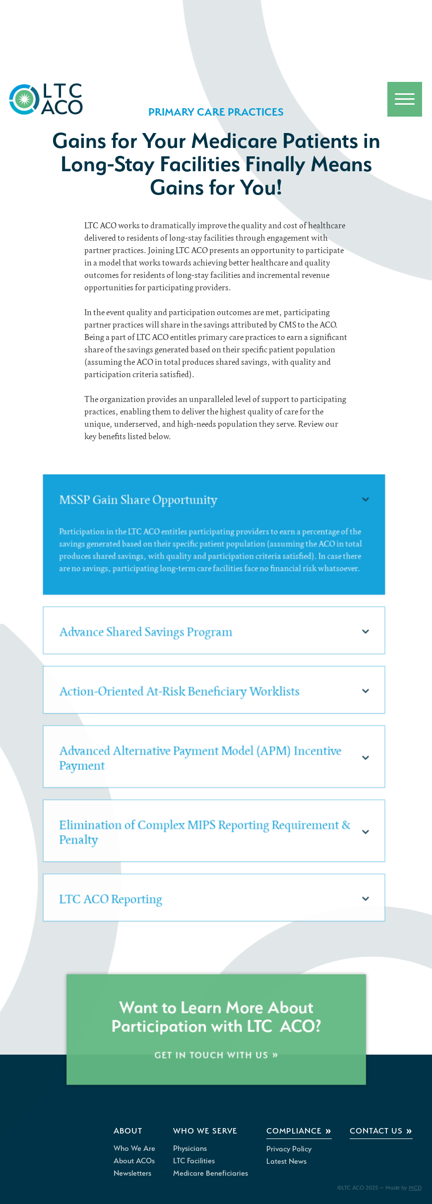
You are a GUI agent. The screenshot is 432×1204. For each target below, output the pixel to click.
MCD (415, 1187)
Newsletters (132, 1173)
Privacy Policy (288, 1148)
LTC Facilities (194, 1160)
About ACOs (134, 1160)
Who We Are (134, 1148)
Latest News (286, 1161)
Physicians (190, 1148)
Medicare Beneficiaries (210, 1173)
